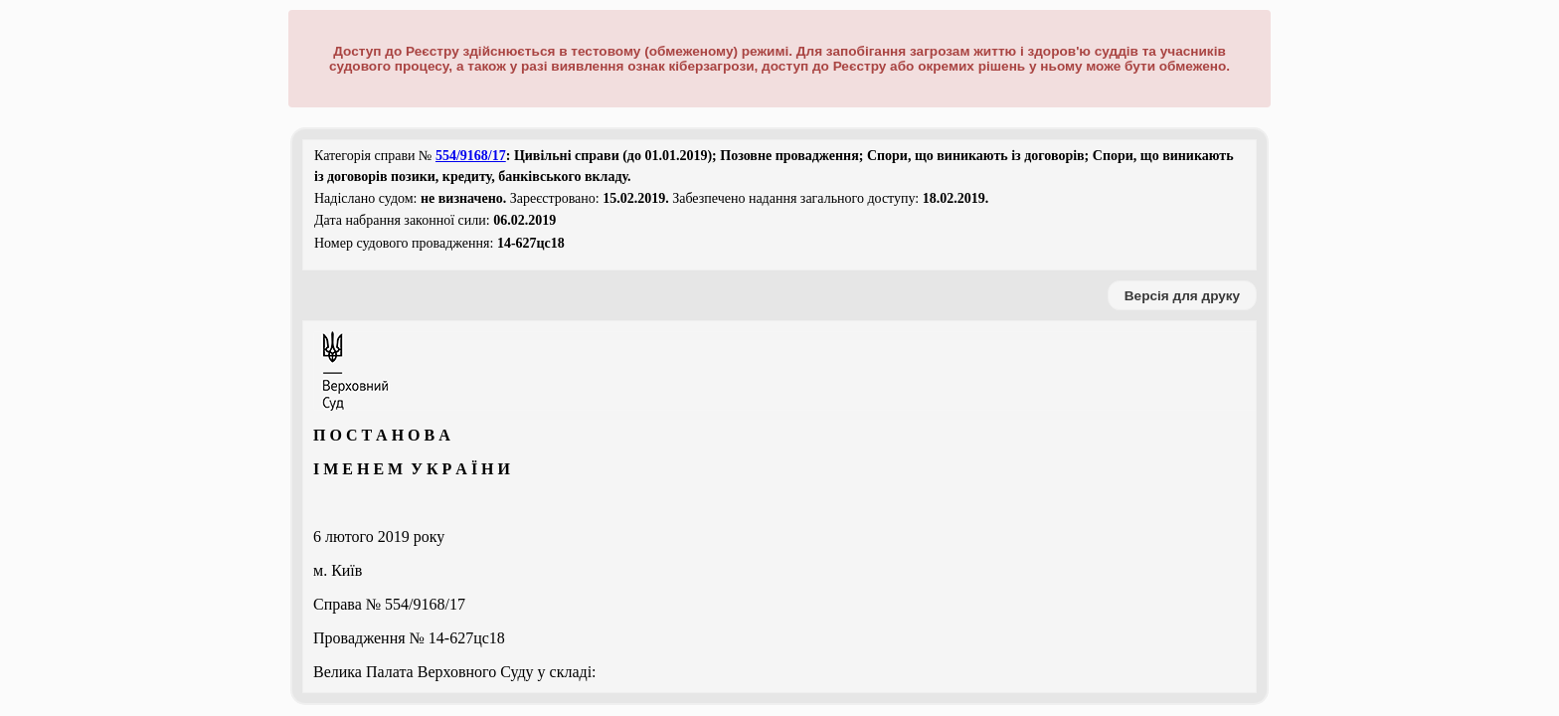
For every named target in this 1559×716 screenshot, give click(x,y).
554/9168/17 (470, 155)
